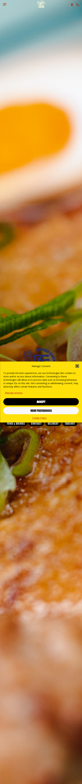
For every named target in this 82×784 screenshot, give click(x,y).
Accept (41, 402)
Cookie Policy (39, 417)
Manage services (14, 392)
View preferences (41, 410)
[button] (77, 366)
